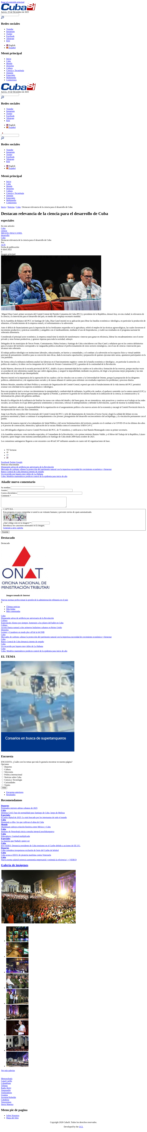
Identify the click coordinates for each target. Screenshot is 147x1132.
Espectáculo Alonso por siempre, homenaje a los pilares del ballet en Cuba (32, 625)
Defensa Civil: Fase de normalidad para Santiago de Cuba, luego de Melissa (33, 815)
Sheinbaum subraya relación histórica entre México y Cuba (26, 829)
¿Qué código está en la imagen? (17, 525)
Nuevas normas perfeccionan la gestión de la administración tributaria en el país (34, 602)
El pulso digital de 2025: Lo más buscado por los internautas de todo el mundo (34, 819)
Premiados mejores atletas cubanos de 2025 (19, 810)
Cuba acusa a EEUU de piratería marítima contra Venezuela (26, 857)
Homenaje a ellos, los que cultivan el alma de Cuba (22, 824)
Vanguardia (6, 1092)
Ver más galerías (8, 1072)
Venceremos (6, 1104)
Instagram (10, 31)
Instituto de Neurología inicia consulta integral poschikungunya (27, 833)
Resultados (10, 796)
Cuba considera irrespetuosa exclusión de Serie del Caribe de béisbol (30, 852)
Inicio (8, 59)
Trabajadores (6, 1095)
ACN (3, 245)
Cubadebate (6, 1085)
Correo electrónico (9, 493)
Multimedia (11, 77)
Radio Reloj (6, 1090)
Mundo (9, 63)
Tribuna (4, 1087)
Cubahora (5, 1102)
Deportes (10, 66)
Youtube (9, 29)
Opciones (5, 766)
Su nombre (6, 487)
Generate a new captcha (13, 530)
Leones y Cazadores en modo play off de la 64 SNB (22, 634)
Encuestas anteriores (14, 794)
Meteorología (6, 1080)
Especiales (10, 75)
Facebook (10, 36)
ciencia (4, 231)
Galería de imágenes (14, 867)
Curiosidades (9, 784)
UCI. (81, 1129)
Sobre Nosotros (12, 1117)
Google (19, 462)
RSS (8, 41)
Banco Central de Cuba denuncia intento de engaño (22, 472)
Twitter (9, 34)
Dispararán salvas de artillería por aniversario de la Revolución (27, 467)
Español (11, 48)
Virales (7, 787)
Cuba (8, 61)
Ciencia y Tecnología (15, 70)
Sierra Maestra (7, 1106)
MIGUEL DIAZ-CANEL (11, 233)
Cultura (9, 68)
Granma (4, 1097)
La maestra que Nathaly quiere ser (15, 843)
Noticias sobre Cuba (12, 779)
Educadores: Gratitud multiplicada (15, 838)
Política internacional (13, 776)
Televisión (8, 774)
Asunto (4, 490)
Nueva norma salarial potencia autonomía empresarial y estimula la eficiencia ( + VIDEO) (39, 862)
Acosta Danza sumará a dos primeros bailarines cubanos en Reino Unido (31, 629)
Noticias (11, 207)
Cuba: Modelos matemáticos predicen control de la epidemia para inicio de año (34, 476)
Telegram (10, 38)
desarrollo (5, 235)
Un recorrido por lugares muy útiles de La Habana (22, 474)
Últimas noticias (13, 608)
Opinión (9, 73)
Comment (6, 496)
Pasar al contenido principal (12, 2)
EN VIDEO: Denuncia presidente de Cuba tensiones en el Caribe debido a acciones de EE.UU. (40, 847)
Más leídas (10, 611)
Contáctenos (11, 80)
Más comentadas (13, 613)
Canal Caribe (6, 1083)
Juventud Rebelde (8, 1099)
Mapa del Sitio (12, 1120)
